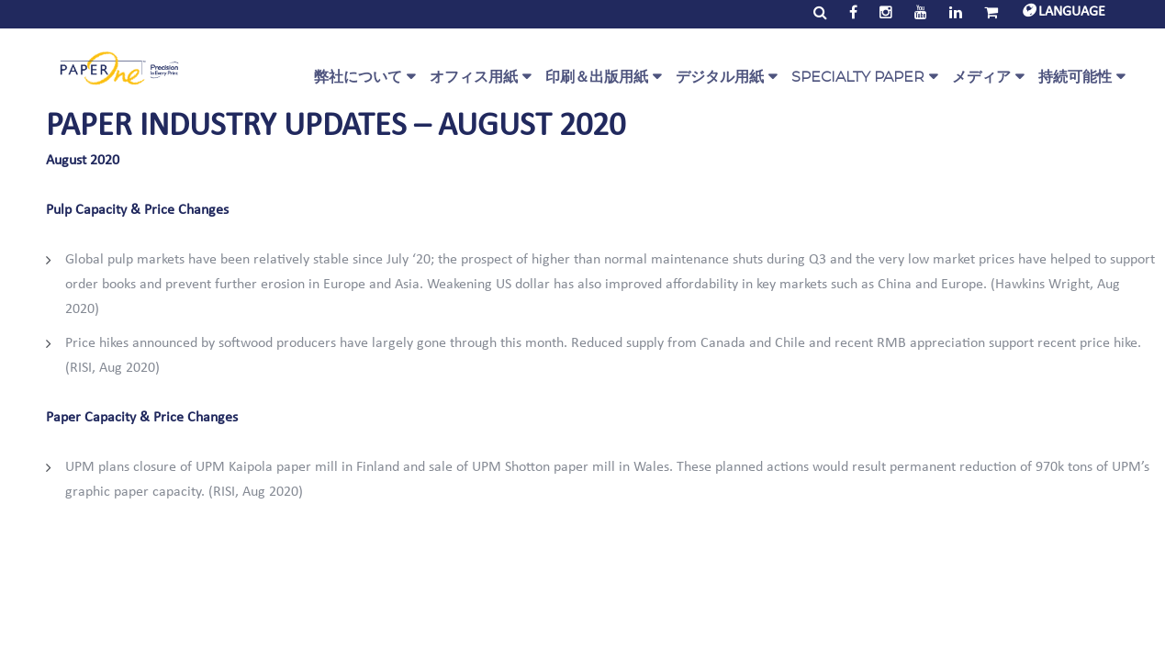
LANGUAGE (1063, 12)
